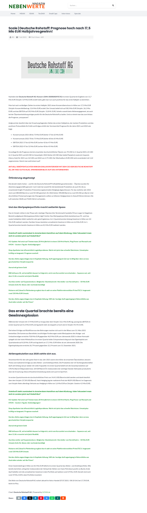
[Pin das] (41, 498)
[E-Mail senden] (18, 498)
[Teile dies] (24, 498)
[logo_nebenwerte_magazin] (27, 5)
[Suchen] (113, 5)
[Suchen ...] (92, 5)
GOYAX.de (46, 492)
